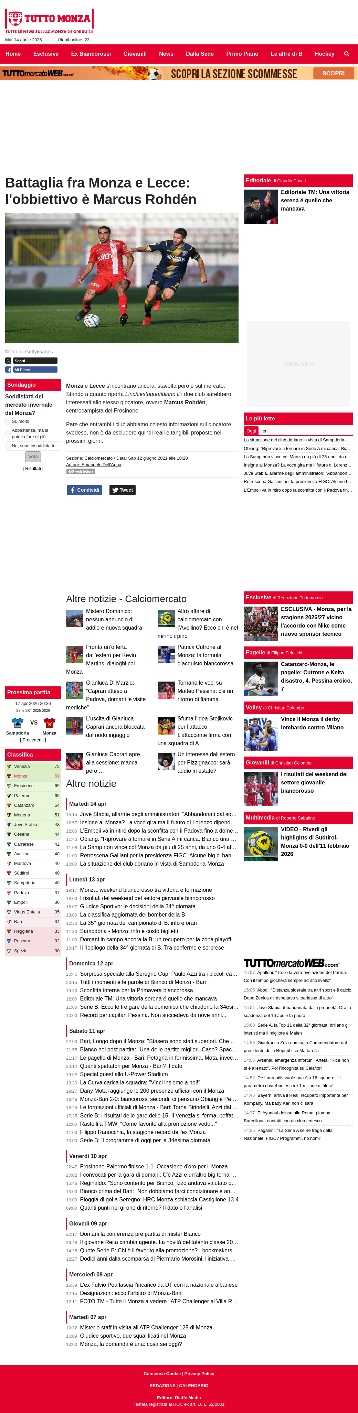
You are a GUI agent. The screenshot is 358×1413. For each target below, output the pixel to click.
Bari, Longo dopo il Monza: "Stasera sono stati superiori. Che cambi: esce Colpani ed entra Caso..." (201, 1041)
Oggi (251, 430)
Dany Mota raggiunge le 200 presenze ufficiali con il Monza (152, 1091)
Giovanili (257, 763)
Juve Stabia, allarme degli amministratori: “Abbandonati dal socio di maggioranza (179, 814)
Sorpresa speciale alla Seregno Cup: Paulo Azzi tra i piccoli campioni (164, 974)
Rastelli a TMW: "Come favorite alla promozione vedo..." (148, 1124)
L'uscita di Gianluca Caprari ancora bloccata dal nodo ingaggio (115, 727)
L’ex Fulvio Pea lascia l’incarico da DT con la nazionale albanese (159, 1285)
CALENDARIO (193, 1385)
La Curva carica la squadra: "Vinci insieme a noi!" (140, 1082)
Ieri (264, 430)
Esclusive (258, 597)
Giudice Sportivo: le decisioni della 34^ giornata (138, 906)
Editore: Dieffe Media (179, 1397)
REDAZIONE (162, 1385)
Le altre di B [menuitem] (287, 54)
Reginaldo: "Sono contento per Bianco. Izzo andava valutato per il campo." (171, 1183)
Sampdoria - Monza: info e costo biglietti (129, 931)
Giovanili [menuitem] (135, 54)
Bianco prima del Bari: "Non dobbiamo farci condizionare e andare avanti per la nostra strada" (194, 1191)
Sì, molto (21, 421)
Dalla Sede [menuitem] (200, 54)
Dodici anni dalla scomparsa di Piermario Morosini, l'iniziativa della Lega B (170, 1259)
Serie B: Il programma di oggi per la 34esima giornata (145, 1140)
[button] (33, 456)
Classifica (20, 755)
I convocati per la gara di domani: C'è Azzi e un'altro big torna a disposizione (173, 1175)
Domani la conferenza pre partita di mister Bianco (140, 1234)
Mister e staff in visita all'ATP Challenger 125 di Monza (146, 1327)
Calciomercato (98, 458)
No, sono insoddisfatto (34, 445)
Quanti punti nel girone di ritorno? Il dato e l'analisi (141, 1208)
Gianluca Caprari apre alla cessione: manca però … (113, 762)
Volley (254, 707)
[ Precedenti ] (33, 739)
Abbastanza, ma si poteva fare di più (30, 433)
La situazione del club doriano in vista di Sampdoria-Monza (152, 864)
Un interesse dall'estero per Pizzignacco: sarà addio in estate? (206, 762)
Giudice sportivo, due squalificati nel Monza (133, 1336)
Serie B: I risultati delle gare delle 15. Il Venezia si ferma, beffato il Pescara (171, 1115)
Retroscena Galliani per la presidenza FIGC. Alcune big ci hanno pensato (169, 855)
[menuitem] (346, 54)
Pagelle (255, 652)
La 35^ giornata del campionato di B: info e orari (138, 923)
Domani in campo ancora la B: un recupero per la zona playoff (155, 939)
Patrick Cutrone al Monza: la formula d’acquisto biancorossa (206, 655)
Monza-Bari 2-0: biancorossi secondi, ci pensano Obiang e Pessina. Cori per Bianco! (183, 1099)
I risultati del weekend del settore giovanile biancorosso (147, 898)
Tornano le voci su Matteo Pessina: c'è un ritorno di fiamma (205, 691)
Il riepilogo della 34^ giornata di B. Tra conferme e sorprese (152, 948)
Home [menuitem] (13, 54)
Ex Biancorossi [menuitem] (91, 54)
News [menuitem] (166, 54)
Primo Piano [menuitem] (242, 54)
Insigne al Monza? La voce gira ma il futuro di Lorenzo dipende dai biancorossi (176, 822)
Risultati (33, 468)
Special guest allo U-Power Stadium (124, 1074)
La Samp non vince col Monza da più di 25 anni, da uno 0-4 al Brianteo (166, 847)
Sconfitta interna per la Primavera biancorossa (136, 990)
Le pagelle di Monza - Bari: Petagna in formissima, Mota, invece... (160, 1058)
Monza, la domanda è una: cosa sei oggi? (131, 1344)
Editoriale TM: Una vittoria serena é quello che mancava (148, 999)
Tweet (122, 490)
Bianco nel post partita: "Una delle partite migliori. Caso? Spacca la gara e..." (173, 1049)
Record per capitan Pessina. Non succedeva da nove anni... (153, 1015)
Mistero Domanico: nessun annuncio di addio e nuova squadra (114, 619)
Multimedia (260, 818)
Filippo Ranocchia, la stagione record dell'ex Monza (143, 1132)
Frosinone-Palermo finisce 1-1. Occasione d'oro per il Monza (154, 1166)
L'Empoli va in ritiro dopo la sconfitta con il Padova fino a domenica (161, 831)
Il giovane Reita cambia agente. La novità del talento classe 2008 (159, 1242)
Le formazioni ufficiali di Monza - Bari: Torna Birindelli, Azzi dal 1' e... (163, 1107)
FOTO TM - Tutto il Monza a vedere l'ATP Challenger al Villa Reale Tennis (170, 1301)
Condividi (84, 490)
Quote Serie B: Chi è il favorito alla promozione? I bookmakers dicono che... (172, 1250)
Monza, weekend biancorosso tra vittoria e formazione (146, 890)
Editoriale (258, 180)
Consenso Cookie (162, 1373)
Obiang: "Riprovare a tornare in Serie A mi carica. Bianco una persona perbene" (177, 839)
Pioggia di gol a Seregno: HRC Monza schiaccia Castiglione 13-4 (159, 1199)
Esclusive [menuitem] (46, 54)
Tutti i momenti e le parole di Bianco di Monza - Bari (143, 982)
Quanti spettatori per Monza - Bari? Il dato (131, 1066)
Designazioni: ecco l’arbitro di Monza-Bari (130, 1293)
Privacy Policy (199, 1373)
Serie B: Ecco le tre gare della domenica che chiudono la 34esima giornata (171, 1007)
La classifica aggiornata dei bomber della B (132, 915)
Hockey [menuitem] (325, 54)
